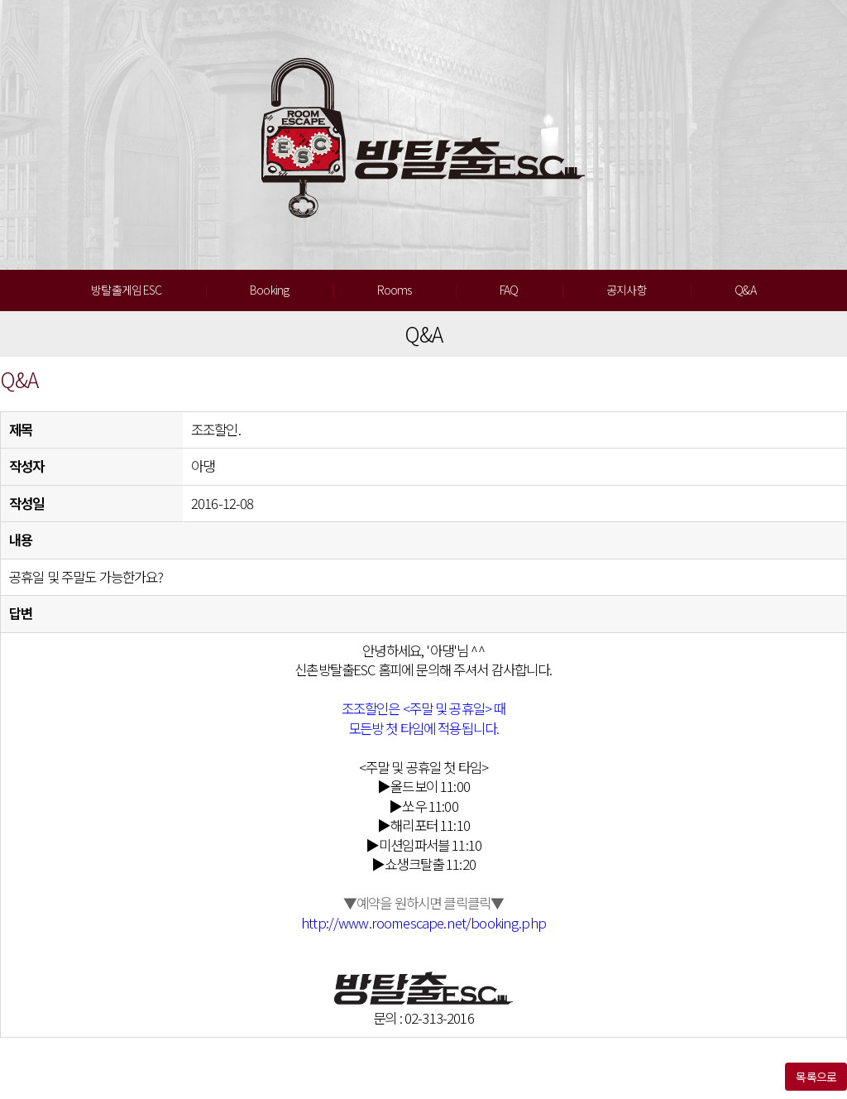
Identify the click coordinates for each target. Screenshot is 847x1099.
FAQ (509, 289)
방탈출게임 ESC (126, 289)
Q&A (745, 289)
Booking (269, 289)
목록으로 (816, 1076)
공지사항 (626, 289)
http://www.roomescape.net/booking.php (423, 923)
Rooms (394, 289)
